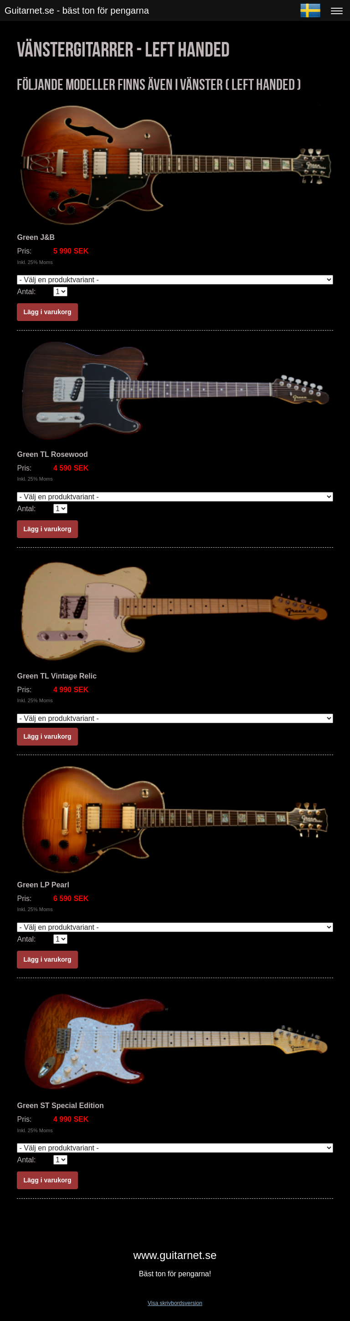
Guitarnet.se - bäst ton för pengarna (77, 10)
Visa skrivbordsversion (175, 1303)
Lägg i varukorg (47, 312)
